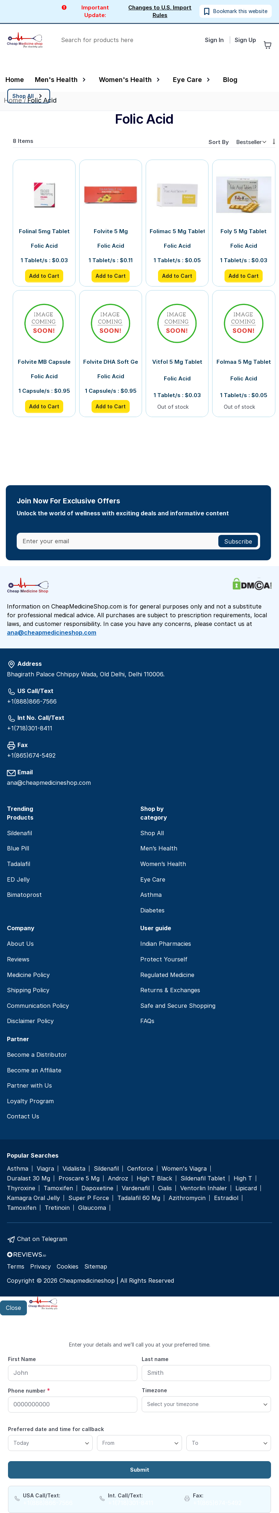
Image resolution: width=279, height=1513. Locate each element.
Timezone (154, 1390)
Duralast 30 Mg (28, 1178)
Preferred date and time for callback (56, 1429)
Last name (155, 1359)
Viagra (45, 1169)
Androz (118, 1178)
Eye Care (152, 879)
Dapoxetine (97, 1188)
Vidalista (73, 1169)
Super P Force (88, 1198)
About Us (20, 943)
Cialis (165, 1188)
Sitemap (95, 1266)
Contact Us (23, 1116)
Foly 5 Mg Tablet (244, 231)
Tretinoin (57, 1208)
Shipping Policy (28, 990)
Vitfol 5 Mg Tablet (177, 361)
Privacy (40, 1266)
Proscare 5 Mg (79, 1178)
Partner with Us (29, 1085)
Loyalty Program (30, 1101)
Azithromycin (187, 1198)
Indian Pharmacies (165, 943)
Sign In (215, 40)
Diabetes (152, 910)
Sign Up (245, 40)
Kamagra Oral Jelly (33, 1198)
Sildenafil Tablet (203, 1178)
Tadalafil (18, 863)
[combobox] (127, 39)
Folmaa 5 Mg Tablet (244, 361)
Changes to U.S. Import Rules (159, 11)
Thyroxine (21, 1188)
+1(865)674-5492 (31, 755)
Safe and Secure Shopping (177, 1005)
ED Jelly (18, 879)
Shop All (152, 833)
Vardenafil (136, 1188)
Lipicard (246, 1188)
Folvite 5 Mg (111, 231)
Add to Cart (44, 276)
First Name (22, 1359)
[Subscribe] (238, 541)
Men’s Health (158, 848)
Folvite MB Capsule (44, 361)
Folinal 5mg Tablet (44, 231)
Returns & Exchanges (170, 990)
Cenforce (140, 1169)
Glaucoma (92, 1208)
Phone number (29, 1390)
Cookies (67, 1266)
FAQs (147, 1021)
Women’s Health (163, 863)
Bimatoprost (24, 894)
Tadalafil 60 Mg (138, 1198)
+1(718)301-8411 (29, 728)
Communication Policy (38, 1005)
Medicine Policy (28, 974)
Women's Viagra (184, 1169)
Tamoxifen (58, 1188)
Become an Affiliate (34, 1070)
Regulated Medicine (167, 974)
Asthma (151, 894)
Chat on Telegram (42, 1238)
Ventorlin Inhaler (203, 1188)
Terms (15, 1266)
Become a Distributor (37, 1054)
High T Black (154, 1178)
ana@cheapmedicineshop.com (51, 632)
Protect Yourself (163, 959)
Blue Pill (18, 848)
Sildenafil (19, 833)
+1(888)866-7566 (32, 701)
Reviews (18, 959)
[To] (228, 1443)
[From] (139, 1443)
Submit (139, 1470)
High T (243, 1178)
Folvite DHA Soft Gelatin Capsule (110, 361)
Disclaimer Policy (30, 1021)
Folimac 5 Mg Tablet (177, 231)
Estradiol (226, 1198)
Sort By (219, 142)
